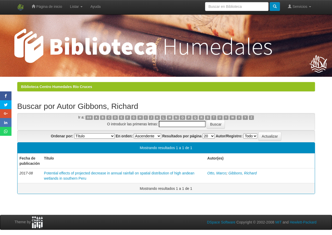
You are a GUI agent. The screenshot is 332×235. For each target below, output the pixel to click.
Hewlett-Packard (303, 222)
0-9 (89, 117)
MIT (278, 222)
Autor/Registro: (229, 136)
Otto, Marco (216, 173)
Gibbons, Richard (242, 173)
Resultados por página (182, 136)
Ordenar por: (62, 136)
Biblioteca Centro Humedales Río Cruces (56, 87)
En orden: (124, 136)
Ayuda (95, 6)
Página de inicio (47, 6)
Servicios (299, 6)
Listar (76, 6)
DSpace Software (221, 222)
